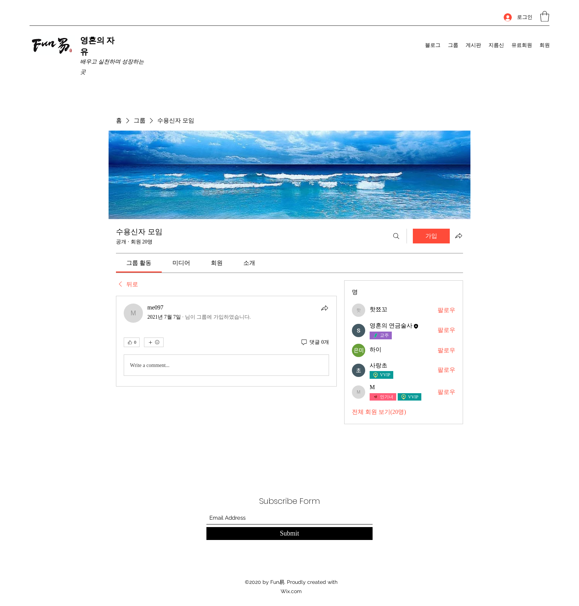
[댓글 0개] (314, 342)
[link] (138, 263)
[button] (544, 16)
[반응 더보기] (154, 342)
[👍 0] (132, 342)
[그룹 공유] (458, 235)
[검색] (396, 236)
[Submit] (289, 533)
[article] (226, 341)
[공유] (324, 308)
